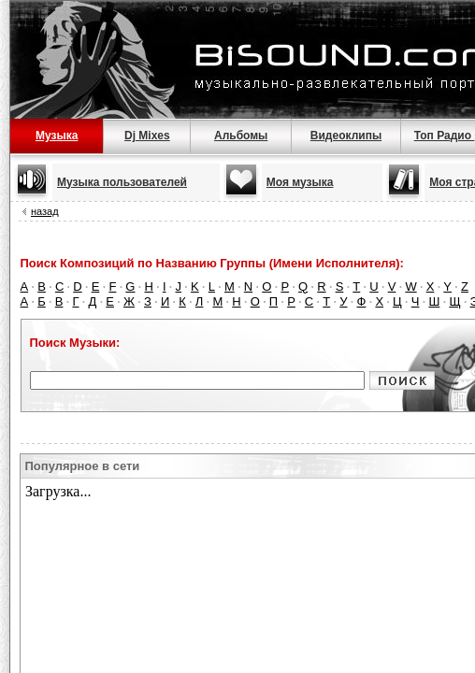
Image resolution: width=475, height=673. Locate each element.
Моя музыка (300, 182)
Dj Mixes (147, 135)
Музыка (57, 135)
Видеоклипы (345, 135)
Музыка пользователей (122, 182)
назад (45, 211)
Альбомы (240, 135)
